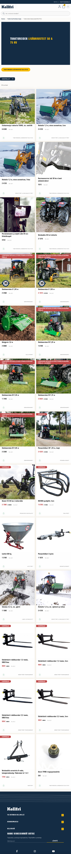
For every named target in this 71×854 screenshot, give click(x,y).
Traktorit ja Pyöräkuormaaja (14, 18)
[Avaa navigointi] (68, 7)
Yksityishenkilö (65, 2)
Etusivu (3, 18)
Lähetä (55, 841)
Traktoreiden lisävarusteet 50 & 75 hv (16, 69)
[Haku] (35, 13)
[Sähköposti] (27, 841)
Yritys (56, 2)
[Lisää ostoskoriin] (3, 138)
